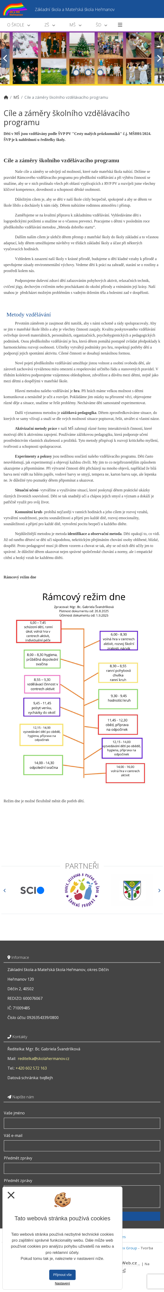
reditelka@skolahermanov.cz (43, 1058)
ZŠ (49, 25)
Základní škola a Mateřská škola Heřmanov (75, 9)
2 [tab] (76, 72)
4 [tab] (100, 72)
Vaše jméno (14, 1113)
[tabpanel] (82, 58)
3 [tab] (88, 72)
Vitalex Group (125, 1247)
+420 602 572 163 (31, 1068)
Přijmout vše (62, 1275)
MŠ (75, 25)
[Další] (159, 890)
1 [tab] (64, 72)
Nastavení (62, 1283)
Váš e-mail (13, 1135)
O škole (18, 25)
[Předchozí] (4, 890)
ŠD (101, 25)
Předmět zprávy (18, 1158)
